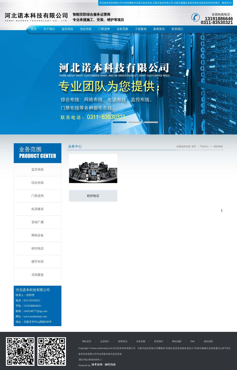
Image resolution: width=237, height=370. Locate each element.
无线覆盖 (37, 274)
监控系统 (67, 29)
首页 (34, 29)
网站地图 (176, 341)
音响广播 (37, 222)
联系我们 (177, 29)
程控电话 (37, 248)
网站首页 (86, 341)
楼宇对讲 (37, 261)
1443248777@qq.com (35, 311)
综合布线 (86, 29)
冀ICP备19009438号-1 (90, 359)
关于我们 (49, 29)
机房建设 (37, 209)
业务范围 (122, 29)
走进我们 (104, 341)
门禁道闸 (104, 29)
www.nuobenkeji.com (35, 316)
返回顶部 (208, 341)
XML (192, 341)
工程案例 (140, 29)
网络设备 (37, 235)
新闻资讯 (159, 29)
